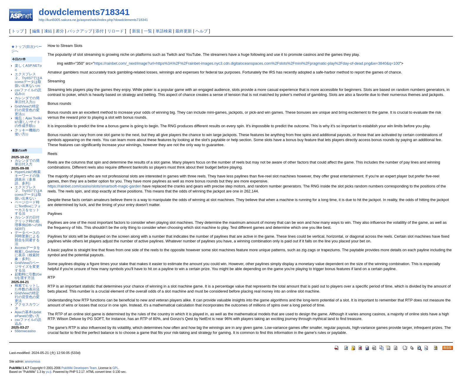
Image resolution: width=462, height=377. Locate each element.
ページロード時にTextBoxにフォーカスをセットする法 (28, 207)
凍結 (48, 31)
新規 (136, 31)
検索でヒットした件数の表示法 (27, 287)
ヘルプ (201, 31)
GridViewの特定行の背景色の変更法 (27, 110)
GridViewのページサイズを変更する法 (27, 266)
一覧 (148, 31)
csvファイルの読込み (28, 92)
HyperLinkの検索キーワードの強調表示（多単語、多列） (28, 177)
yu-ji (48, 371)
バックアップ (79, 31)
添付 (99, 31)
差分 (60, 31)
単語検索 (164, 31)
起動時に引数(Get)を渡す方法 (28, 276)
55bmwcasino (25, 331)
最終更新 (183, 31)
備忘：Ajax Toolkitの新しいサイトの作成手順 (28, 122)
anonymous (32, 361)
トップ (17, 31)
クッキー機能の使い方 (27, 132)
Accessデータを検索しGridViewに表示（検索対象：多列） (27, 253)
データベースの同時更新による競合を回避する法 (27, 238)
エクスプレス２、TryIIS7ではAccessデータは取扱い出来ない (28, 79)
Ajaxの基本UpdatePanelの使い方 (28, 314)
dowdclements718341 (84, 12)
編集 (36, 31)
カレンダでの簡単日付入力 (27, 100)
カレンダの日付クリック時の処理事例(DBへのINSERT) (28, 222)
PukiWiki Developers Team (79, 368)
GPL (115, 368)
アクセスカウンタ (27, 306)
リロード (115, 31)
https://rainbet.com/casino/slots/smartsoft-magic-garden (94, 186)
